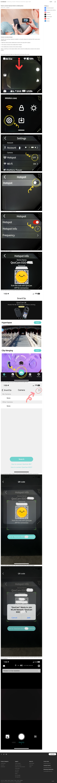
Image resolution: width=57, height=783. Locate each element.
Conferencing (9, 1)
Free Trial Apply (17, 775)
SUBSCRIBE (52, 754)
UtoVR (18, 780)
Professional (18, 1)
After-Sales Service (18, 765)
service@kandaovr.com (47, 767)
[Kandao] (4, 1)
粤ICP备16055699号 (18, 781)
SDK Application (17, 776)
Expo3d (9, 780)
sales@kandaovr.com (47, 763)
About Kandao (31, 763)
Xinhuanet (12, 780)
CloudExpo (21, 780)
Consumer (13, 1)
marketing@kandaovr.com (48, 771)
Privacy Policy (17, 768)
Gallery (16, 773)
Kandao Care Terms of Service (20, 766)
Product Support (18, 763)
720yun (15, 780)
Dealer (30, 1)
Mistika (6, 780)
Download (16, 771)
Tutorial (7, 7)
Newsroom (31, 765)
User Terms (17, 770)
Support (27, 1)
